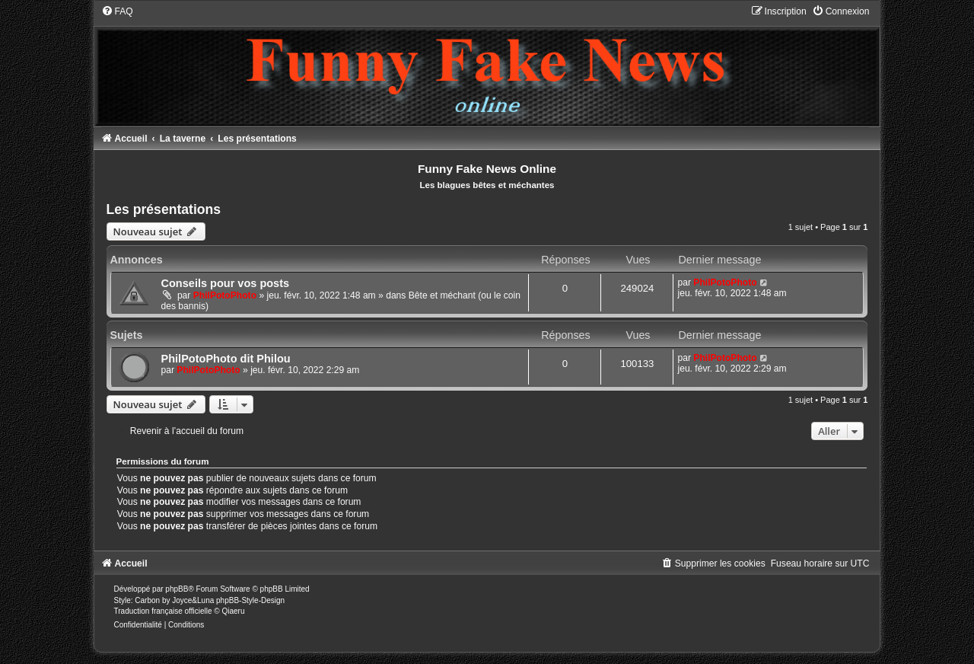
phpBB (176, 589)
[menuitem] (117, 11)
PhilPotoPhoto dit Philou (226, 359)
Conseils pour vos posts (225, 283)
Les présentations (164, 209)
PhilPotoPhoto (224, 295)
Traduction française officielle (163, 611)
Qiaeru (232, 611)
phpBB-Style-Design (250, 600)
